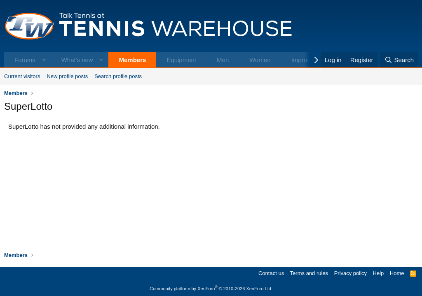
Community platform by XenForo (211, 288)
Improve (302, 59)
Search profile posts (118, 76)
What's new (77, 59)
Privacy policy (350, 273)
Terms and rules (309, 273)
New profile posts (67, 76)
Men (223, 59)
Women (259, 59)
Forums (24, 59)
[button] (44, 59)
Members (132, 59)
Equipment (181, 59)
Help (378, 273)
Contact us (271, 273)
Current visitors (22, 76)
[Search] (399, 59)
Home (397, 273)
